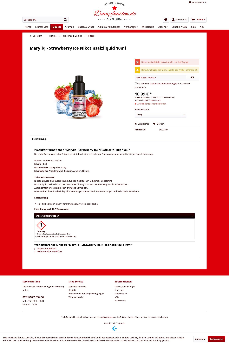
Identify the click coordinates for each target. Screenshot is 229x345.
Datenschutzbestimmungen (163, 83)
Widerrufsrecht (75, 297)
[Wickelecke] (148, 27)
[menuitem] (45, 20)
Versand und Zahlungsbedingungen (86, 293)
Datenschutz (120, 293)
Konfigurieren (216, 339)
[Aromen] (69, 27)
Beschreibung (39, 138)
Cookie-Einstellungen (124, 286)
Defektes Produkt (77, 286)
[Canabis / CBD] (179, 27)
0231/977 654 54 (33, 297)
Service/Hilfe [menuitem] (196, 2)
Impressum (120, 300)
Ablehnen (200, 339)
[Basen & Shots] (86, 27)
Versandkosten (107, 317)
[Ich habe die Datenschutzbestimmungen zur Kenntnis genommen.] (136, 83)
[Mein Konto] (179, 20)
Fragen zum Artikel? (45, 248)
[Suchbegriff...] (45, 20)
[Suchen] (65, 20)
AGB (116, 297)
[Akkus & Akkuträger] (109, 27)
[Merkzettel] (166, 20)
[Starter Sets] (41, 27)
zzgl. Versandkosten (152, 100)
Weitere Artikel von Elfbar (48, 251)
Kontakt (72, 290)
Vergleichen (142, 123)
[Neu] (202, 27)
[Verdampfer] (131, 27)
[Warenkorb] (198, 20)
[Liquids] (56, 27)
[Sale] (193, 27)
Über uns (119, 290)
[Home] (27, 27)
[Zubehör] (163, 27)
